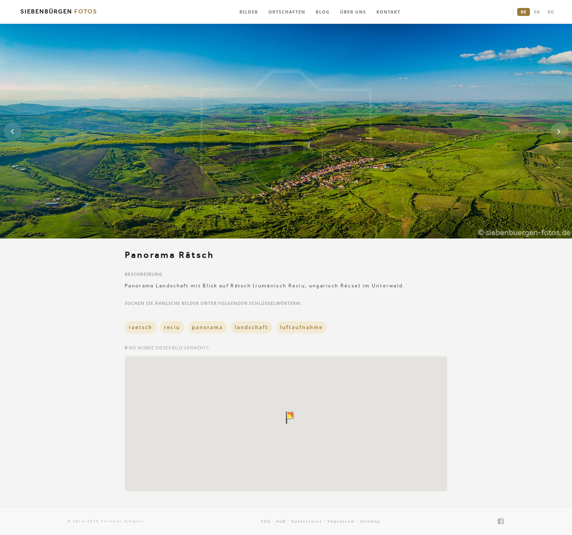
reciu (172, 327)
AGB (281, 521)
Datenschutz (306, 521)
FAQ (266, 521)
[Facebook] (501, 521)
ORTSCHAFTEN (287, 12)
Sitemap (370, 521)
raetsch (141, 327)
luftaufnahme (301, 327)
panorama (207, 327)
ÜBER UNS (353, 12)
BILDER (249, 12)
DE (523, 12)
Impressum (341, 521)
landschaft (252, 327)
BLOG (323, 12)
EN (537, 12)
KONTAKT (389, 12)
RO (551, 12)
